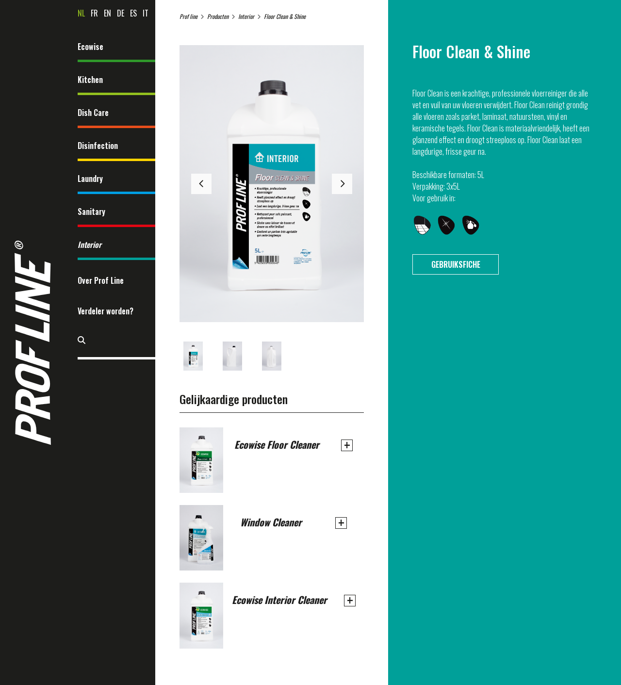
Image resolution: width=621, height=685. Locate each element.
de (120, 13)
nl (81, 13)
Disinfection (98, 145)
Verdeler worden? (105, 311)
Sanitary (91, 211)
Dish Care (93, 112)
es (133, 13)
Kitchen (90, 79)
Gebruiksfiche (455, 264)
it (145, 13)
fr (94, 13)
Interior (89, 244)
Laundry (90, 178)
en (107, 13)
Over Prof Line (101, 280)
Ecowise (90, 46)
